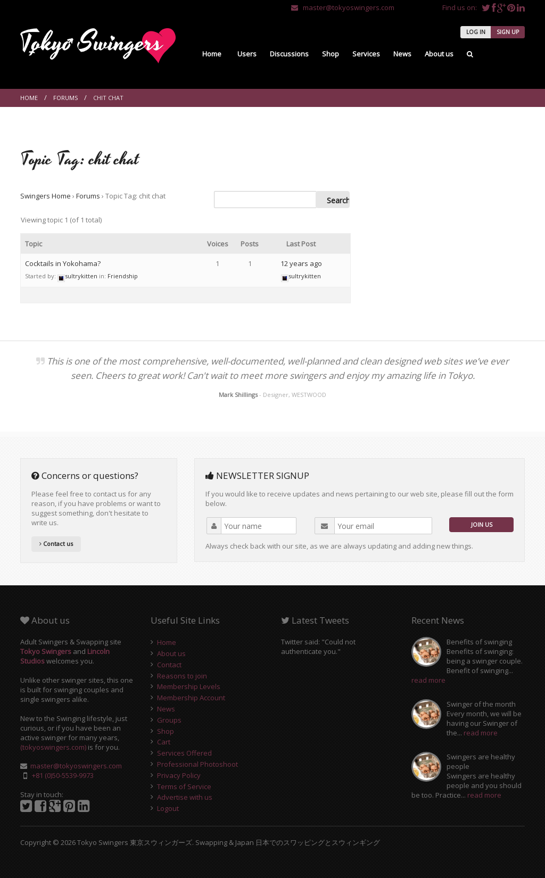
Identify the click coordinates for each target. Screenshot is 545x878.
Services (366, 54)
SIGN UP (508, 32)
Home (211, 54)
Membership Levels (188, 686)
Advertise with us (184, 797)
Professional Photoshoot (197, 764)
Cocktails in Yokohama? (63, 263)
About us (439, 54)
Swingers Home (45, 196)
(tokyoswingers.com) (53, 747)
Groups (169, 720)
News (402, 54)
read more (428, 680)
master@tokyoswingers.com (342, 7)
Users (247, 54)
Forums (65, 98)
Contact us (56, 544)
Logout (168, 808)
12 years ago (301, 263)
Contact (169, 664)
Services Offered (184, 753)
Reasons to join (182, 676)
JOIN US (481, 524)
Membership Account (191, 697)
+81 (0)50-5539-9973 (63, 775)
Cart (163, 742)
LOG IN (475, 32)
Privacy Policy (179, 775)
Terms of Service (184, 786)
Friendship (123, 276)
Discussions (289, 54)
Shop (330, 54)
